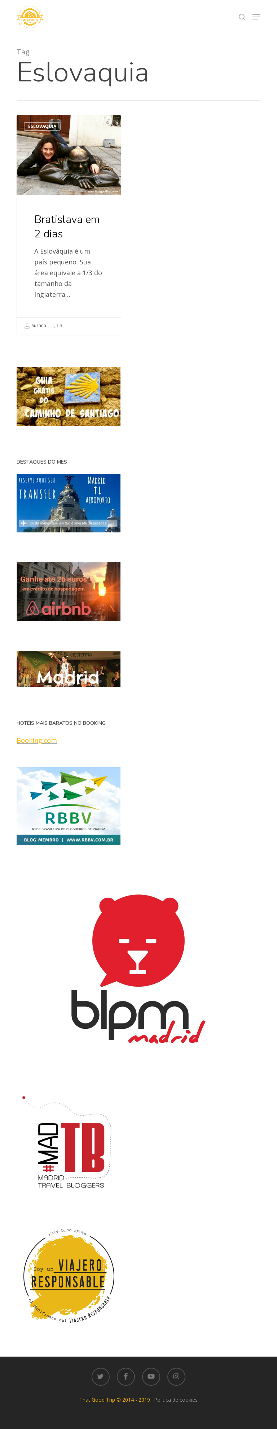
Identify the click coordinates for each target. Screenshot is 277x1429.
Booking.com (37, 740)
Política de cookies (176, 1399)
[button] (256, 17)
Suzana (35, 326)
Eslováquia (42, 126)
